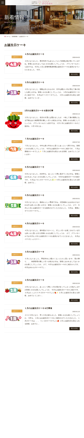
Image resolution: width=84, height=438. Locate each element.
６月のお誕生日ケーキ (34, 167)
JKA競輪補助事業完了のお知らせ (15, 377)
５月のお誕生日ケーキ (34, 195)
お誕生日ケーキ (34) (12, 420)
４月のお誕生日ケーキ (34, 54)
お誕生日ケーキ (17, 366)
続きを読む (74, 74)
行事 (17, 394)
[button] (74, 403)
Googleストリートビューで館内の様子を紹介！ (20, 356)
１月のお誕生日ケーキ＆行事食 (38, 308)
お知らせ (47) (9, 415)
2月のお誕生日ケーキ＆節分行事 (39, 111)
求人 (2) (7, 425)
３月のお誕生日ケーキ (34, 82)
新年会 (7, 397)
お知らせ (17, 353)
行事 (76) (8, 430)
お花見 (7, 363)
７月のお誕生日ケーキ (34, 139)
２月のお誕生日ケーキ (34, 280)
